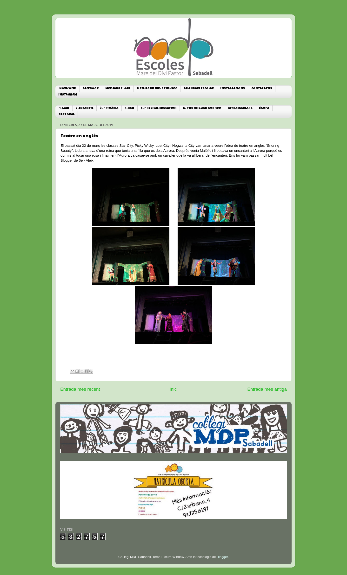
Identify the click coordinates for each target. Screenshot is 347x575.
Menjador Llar (117, 88)
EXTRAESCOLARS (240, 108)
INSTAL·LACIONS (232, 88)
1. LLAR (64, 108)
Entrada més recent (80, 389)
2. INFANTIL (84, 108)
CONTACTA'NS (261, 88)
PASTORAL (66, 114)
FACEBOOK (91, 88)
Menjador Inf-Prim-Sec (157, 88)
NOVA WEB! (67, 88)
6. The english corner (202, 108)
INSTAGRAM (68, 94)
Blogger (222, 557)
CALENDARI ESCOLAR (199, 88)
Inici (174, 389)
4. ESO (129, 108)
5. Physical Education (158, 108)
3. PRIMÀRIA (109, 108)
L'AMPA (264, 108)
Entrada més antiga (267, 389)
